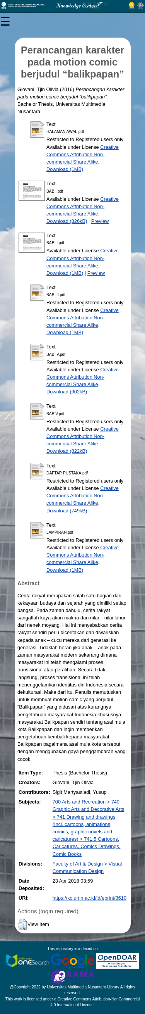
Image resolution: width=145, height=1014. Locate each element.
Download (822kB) (66, 451)
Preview (100, 221)
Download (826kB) (66, 221)
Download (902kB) (66, 392)
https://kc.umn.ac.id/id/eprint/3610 (89, 898)
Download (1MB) (64, 169)
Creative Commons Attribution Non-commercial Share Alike (82, 154)
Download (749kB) (66, 511)
